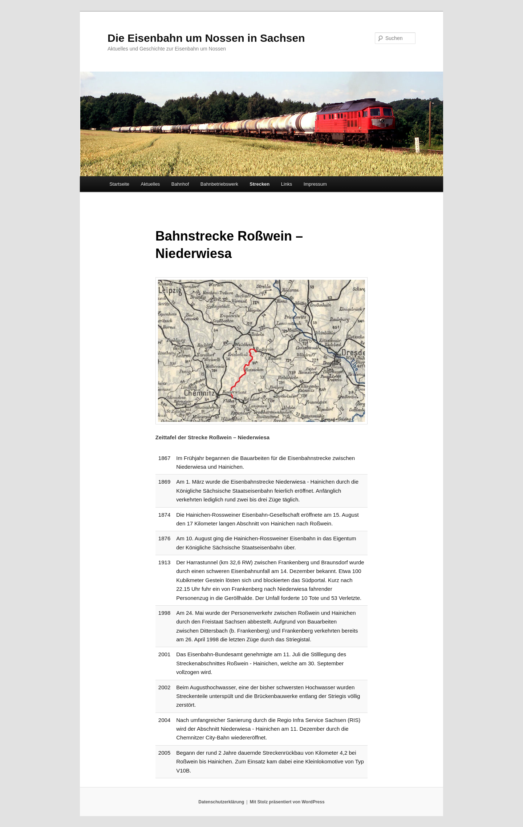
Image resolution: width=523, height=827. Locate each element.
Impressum (315, 184)
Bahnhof (180, 184)
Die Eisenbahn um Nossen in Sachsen (206, 38)
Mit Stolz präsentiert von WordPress (287, 801)
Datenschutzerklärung (221, 801)
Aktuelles (150, 184)
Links (286, 184)
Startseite (119, 184)
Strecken (259, 184)
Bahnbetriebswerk (219, 184)
